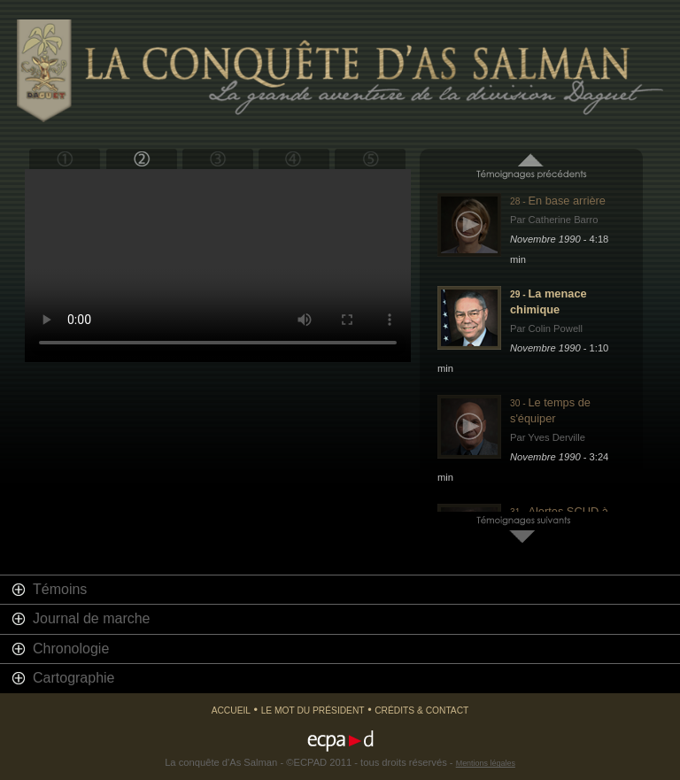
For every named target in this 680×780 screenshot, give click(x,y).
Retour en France (293, 159)
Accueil (231, 710)
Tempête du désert (217, 159)
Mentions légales (485, 763)
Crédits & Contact (421, 710)
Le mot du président (313, 710)
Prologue (65, 159)
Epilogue (370, 159)
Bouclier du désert (141, 159)
